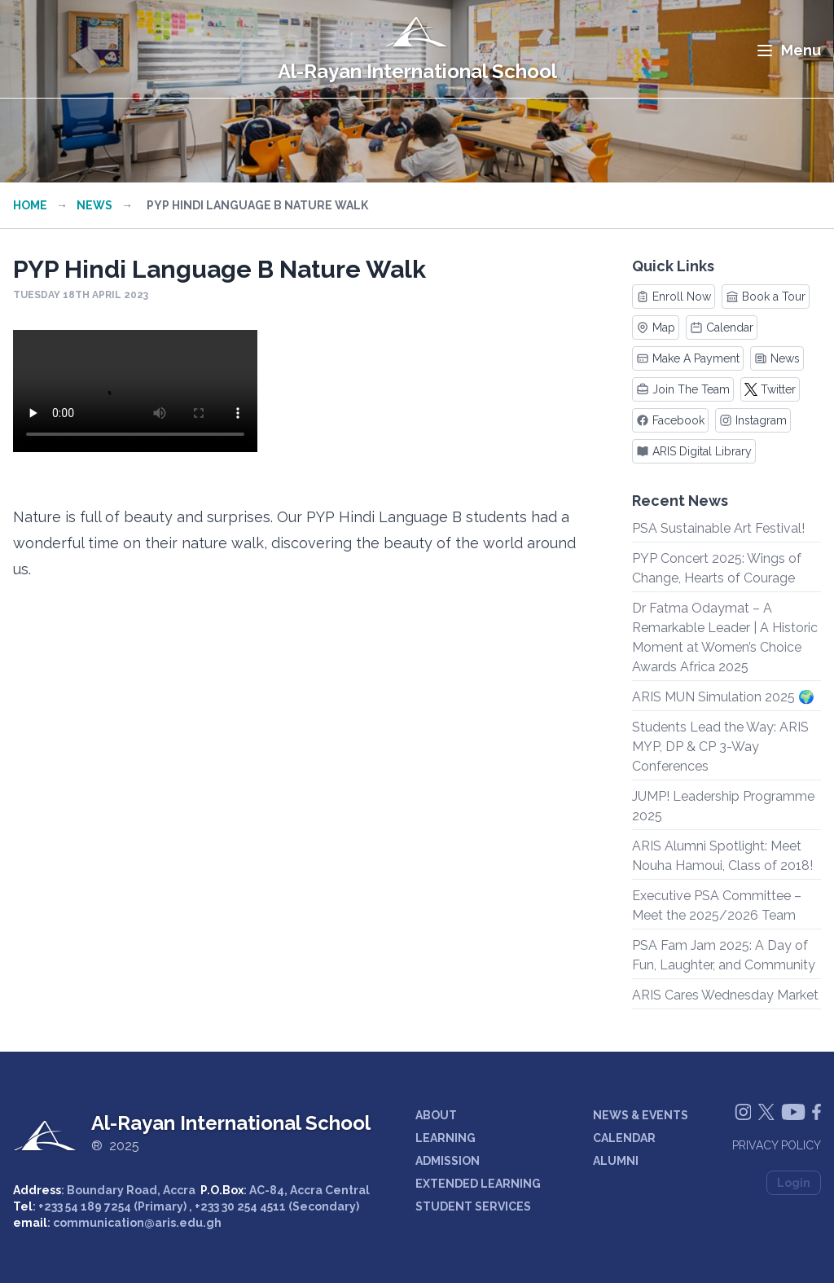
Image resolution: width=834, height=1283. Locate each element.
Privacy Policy (776, 1145)
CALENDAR (624, 1138)
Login (793, 1182)
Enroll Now (673, 296)
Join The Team (683, 389)
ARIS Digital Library (694, 451)
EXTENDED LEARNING (478, 1183)
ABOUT (436, 1115)
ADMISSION (447, 1160)
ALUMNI (616, 1160)
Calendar (721, 327)
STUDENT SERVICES (473, 1206)
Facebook (670, 420)
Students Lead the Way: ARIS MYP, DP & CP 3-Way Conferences (720, 746)
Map (655, 327)
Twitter (770, 389)
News (94, 205)
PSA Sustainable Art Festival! (718, 528)
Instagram (753, 420)
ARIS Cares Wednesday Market (725, 995)
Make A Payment (688, 358)
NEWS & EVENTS (640, 1115)
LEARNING (445, 1138)
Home (30, 205)
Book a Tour (765, 296)
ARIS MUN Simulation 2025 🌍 (723, 697)
